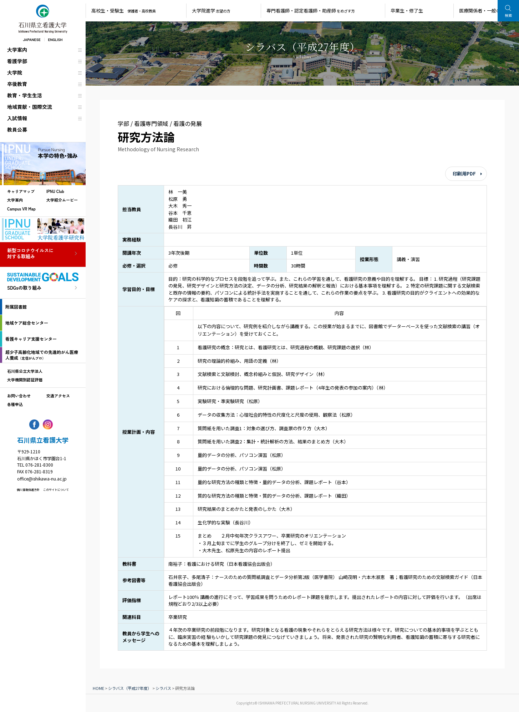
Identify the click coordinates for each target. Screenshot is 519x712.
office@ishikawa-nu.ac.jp (42, 478)
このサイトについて (56, 490)
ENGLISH (55, 39)
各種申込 (15, 404)
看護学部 (17, 61)
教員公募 (17, 129)
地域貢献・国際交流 (29, 106)
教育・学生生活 (24, 95)
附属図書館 (16, 307)
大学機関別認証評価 (24, 379)
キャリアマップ (21, 191)
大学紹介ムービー (62, 199)
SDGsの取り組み (24, 288)
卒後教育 (17, 83)
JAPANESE (31, 39)
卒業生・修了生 (407, 10)
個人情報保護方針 (28, 490)
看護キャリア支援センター (31, 339)
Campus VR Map (21, 208)
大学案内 (17, 49)
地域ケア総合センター (26, 323)
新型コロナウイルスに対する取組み (30, 254)
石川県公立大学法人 (24, 370)
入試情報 (17, 118)
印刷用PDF (464, 173)
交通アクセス (58, 395)
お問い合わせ (19, 395)
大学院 (14, 72)
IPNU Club (55, 191)
